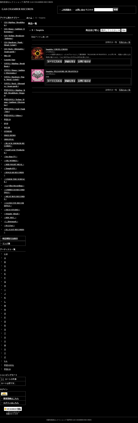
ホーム (29, 18)
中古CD (7, 119)
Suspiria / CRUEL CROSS (57, 49)
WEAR (7, 127)
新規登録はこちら (11, 398)
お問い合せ (80, 10)
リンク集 (6, 243)
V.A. (6, 361)
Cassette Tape (9, 60)
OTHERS (8, 131)
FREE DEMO (10, 135)
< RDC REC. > (10, 217)
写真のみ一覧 (124, 42)
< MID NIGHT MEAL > (14, 164)
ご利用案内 (66, 10)
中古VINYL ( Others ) (13, 115)
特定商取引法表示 (10, 238)
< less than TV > (10, 157)
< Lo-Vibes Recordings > (14, 186)
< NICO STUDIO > (12, 210)
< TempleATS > (10, 168)
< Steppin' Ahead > (12, 214)
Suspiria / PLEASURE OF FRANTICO (62, 71)
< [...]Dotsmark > (11, 221)
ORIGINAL (9, 139)
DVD (6, 123)
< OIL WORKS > (11, 161)
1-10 (6, 254)
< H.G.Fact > (9, 225)
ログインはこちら (11, 403)
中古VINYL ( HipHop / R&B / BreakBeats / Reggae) (14, 93)
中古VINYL (9, 365)
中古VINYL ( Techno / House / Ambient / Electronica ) (14, 102)
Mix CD (7, 56)
